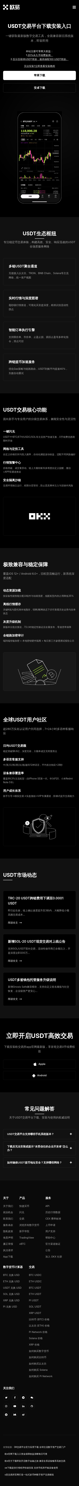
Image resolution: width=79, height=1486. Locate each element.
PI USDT (34, 1300)
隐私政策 (8, 1231)
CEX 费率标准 (53, 1218)
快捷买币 (24, 1206)
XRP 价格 (34, 1344)
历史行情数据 (52, 1212)
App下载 (8, 1256)
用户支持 (50, 1231)
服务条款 (8, 1225)
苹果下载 (39, 75)
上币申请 (50, 1225)
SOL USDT (35, 1306)
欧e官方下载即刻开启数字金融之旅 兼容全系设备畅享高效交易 (35, 1461)
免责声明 (8, 1237)
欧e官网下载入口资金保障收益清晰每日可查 (26, 1454)
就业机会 (8, 1212)
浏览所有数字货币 (29, 1225)
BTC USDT (35, 1287)
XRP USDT (35, 1313)
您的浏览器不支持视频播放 (39, 158)
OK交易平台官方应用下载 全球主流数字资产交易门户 (39, 1447)
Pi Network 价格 (38, 1332)
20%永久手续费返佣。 (40, 55)
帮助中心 (50, 1237)
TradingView (26, 1237)
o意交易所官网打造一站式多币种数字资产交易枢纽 (29, 1474)
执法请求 (8, 1250)
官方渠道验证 (52, 1243)
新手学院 (24, 1231)
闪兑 (21, 1212)
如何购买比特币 (37, 1357)
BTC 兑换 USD (11, 1275)
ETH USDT (35, 1294)
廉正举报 (8, 1243)
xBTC (22, 1243)
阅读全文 (15, 922)
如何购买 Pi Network (40, 1376)
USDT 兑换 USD (12, 1287)
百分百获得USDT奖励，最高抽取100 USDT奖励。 (40, 59)
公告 (47, 1250)
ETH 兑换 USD (11, 1281)
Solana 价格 (36, 1338)
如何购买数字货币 (39, 1351)
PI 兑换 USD (10, 1306)
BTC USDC (35, 1275)
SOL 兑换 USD (11, 1294)
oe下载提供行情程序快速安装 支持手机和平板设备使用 (31, 1468)
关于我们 (8, 1206)
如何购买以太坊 (37, 1363)
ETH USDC (35, 1281)
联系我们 (8, 1218)
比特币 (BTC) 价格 (39, 1319)
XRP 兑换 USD (11, 1300)
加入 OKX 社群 (53, 1256)
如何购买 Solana (38, 1369)
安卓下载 (39, 87)
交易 (21, 1218)
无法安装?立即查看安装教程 (39, 66)
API (47, 1206)
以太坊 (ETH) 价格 (39, 1325)
